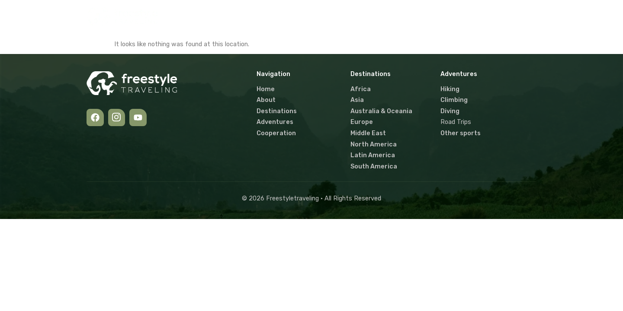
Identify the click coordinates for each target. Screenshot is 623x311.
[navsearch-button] (524, 16)
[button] (316, 16)
